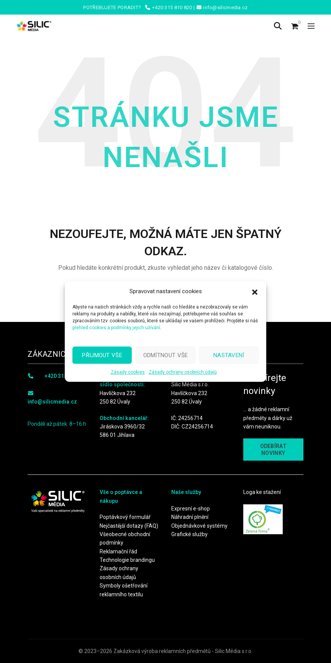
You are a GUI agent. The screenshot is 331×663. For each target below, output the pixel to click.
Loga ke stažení (262, 492)
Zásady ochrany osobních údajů (183, 372)
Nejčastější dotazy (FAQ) (129, 526)
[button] (255, 291)
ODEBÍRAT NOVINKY (273, 449)
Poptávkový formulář (125, 517)
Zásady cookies (128, 372)
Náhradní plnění (189, 517)
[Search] (278, 26)
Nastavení (228, 355)
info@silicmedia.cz (52, 402)
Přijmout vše (102, 355)
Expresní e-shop (190, 508)
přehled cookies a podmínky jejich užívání (116, 327)
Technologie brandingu (127, 560)
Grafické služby (189, 534)
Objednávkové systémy (199, 526)
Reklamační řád (118, 551)
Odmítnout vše (165, 355)
